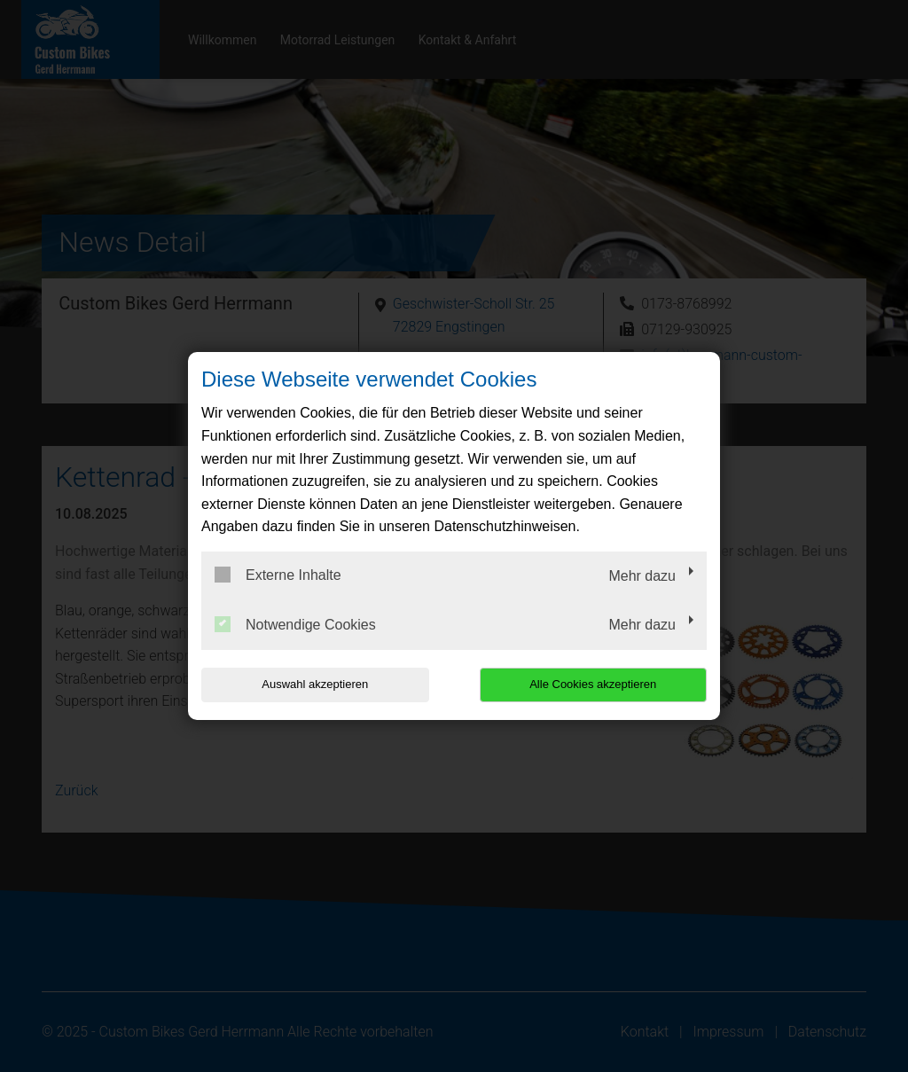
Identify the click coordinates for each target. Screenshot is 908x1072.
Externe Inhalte (278, 575)
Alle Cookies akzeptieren (592, 684)
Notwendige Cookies (295, 624)
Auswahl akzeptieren (315, 684)
